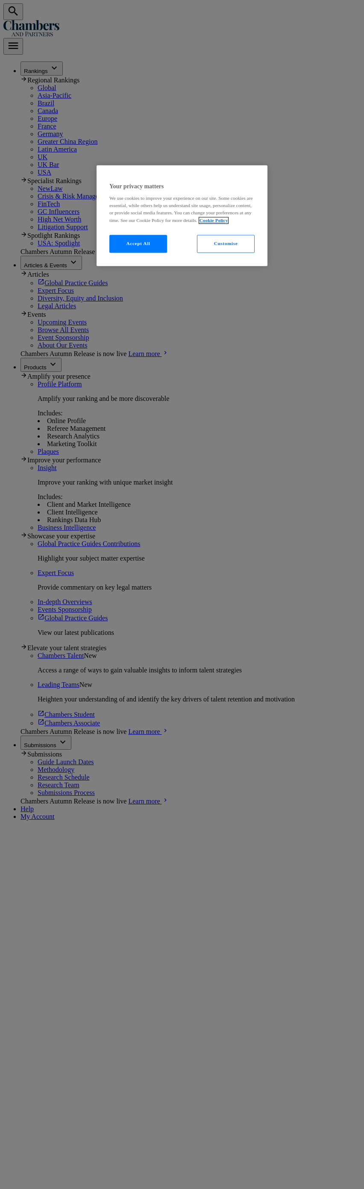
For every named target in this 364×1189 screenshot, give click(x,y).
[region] (182, 215)
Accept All (138, 243)
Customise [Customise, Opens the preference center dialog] (226, 243)
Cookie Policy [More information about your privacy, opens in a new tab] (214, 220)
